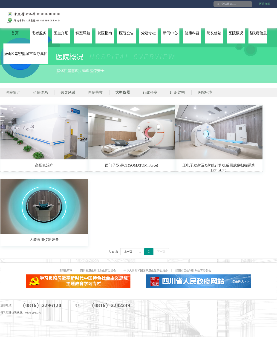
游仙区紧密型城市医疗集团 (25, 54)
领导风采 (68, 92)
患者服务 (39, 33)
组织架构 (177, 92)
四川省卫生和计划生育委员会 (98, 270)
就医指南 (104, 33)
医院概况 (235, 33)
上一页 (128, 251)
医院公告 (126, 33)
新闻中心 (170, 33)
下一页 (161, 251)
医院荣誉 (95, 92)
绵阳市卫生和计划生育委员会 (193, 270)
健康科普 (192, 33)
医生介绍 (61, 33)
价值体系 (40, 92)
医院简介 (13, 92)
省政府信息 (257, 33)
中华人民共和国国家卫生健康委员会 (146, 270)
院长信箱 (214, 33)
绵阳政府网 (65, 270)
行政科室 (150, 92)
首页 (15, 33)
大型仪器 (122, 92)
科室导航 (82, 33)
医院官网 (264, 4)
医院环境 (204, 92)
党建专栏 (148, 33)
